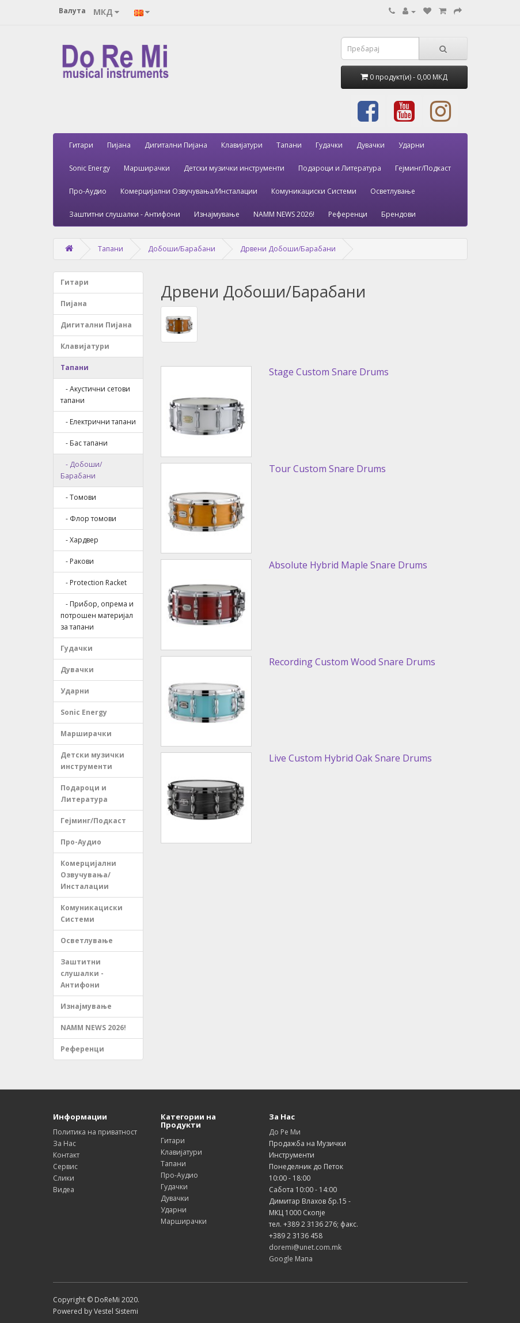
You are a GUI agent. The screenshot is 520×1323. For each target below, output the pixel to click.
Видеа (63, 1189)
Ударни (411, 145)
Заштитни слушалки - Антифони (124, 214)
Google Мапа (291, 1259)
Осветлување (392, 191)
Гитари (81, 145)
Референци (347, 214)
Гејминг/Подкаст (423, 168)
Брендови (398, 214)
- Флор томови (88, 518)
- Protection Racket (93, 582)
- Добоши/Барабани (81, 470)
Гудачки (329, 145)
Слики (63, 1178)
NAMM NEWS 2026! (283, 214)
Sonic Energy (89, 168)
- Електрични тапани (98, 422)
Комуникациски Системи (313, 191)
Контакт (66, 1155)
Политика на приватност (95, 1132)
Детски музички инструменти (234, 168)
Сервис (65, 1166)
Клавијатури (242, 145)
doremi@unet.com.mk (305, 1247)
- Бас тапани (84, 443)
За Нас (64, 1143)
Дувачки (370, 145)
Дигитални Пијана (176, 145)
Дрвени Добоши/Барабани (288, 249)
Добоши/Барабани (181, 249)
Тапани (289, 145)
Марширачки (147, 168)
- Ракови (77, 561)
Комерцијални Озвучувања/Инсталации (188, 191)
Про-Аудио (88, 191)
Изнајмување (217, 214)
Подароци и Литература (339, 168)
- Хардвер (79, 540)
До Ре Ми (285, 1132)
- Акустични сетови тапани (95, 394)
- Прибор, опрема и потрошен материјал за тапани (97, 615)
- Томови (78, 497)
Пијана (119, 145)
